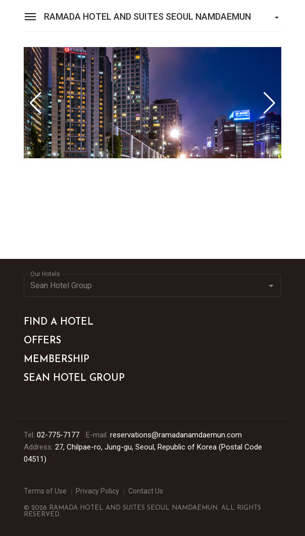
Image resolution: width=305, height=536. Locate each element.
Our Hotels (45, 274)
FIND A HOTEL (58, 322)
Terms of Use (45, 491)
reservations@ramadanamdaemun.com (176, 434)
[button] (269, 103)
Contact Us (145, 491)
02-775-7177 (58, 434)
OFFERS (42, 341)
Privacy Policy (97, 491)
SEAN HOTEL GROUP (74, 378)
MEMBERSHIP (56, 360)
